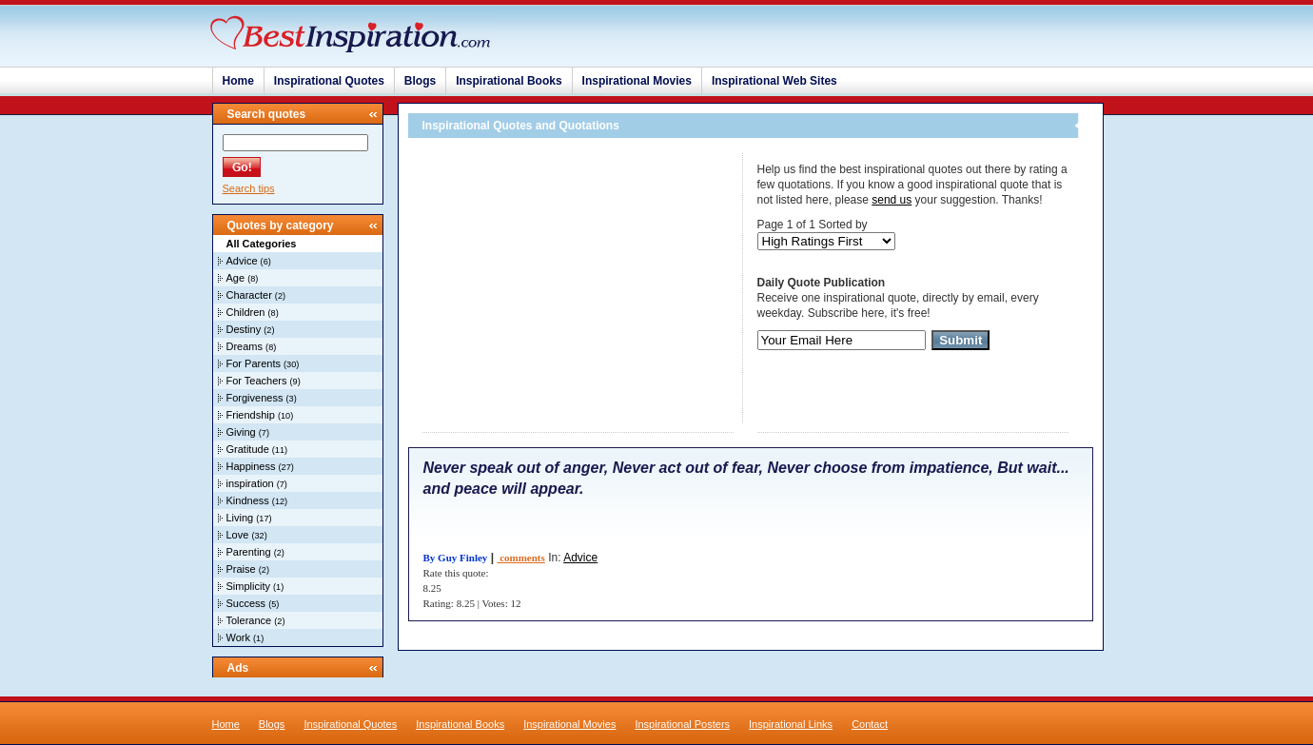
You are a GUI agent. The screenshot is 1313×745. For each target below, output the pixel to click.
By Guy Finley (455, 557)
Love (237, 534)
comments (520, 557)
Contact (870, 724)
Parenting (248, 552)
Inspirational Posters (682, 724)
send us (891, 199)
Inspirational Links (791, 724)
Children (245, 312)
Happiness (251, 466)
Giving (241, 432)
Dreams (245, 346)
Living (240, 517)
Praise (241, 569)
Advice (242, 260)
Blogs (420, 81)
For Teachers (256, 380)
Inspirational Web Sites (774, 81)
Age (235, 278)
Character (249, 295)
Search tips (249, 188)
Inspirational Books (508, 81)
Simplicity (248, 586)
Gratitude (247, 449)
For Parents (253, 363)
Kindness (247, 500)
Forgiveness (255, 397)
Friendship (250, 415)
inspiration (250, 483)
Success (246, 603)
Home (238, 81)
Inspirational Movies (637, 81)
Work (238, 637)
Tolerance (249, 620)
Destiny (244, 329)
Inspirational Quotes (329, 81)
